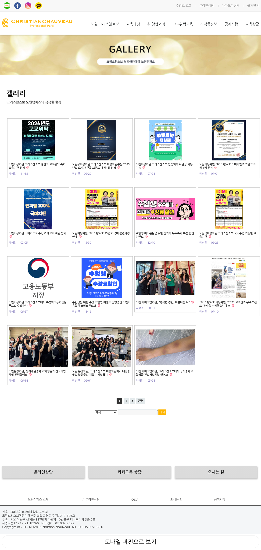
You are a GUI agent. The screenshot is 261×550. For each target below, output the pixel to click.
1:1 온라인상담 (90, 499)
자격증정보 (208, 24)
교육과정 (133, 24)
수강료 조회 (184, 5)
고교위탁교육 (182, 24)
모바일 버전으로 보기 (130, 542)
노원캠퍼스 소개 (38, 499)
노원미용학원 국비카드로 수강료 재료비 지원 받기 (37, 233)
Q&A (134, 499)
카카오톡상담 (231, 5)
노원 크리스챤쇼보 (105, 24)
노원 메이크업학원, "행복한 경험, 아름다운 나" (163, 302)
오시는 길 (176, 499)
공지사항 (231, 24)
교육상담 (252, 24)
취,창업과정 (156, 24)
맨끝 (140, 400)
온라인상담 (206, 5)
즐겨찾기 (253, 5)
